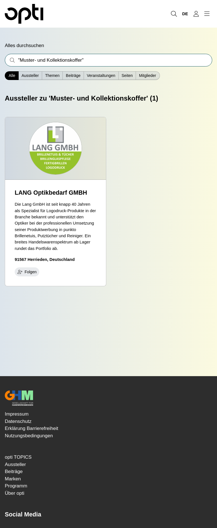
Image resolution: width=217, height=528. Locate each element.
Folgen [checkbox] (27, 272)
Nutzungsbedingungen (29, 435)
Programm (16, 486)
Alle (12, 75)
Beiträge (14, 471)
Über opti (14, 493)
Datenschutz (18, 421)
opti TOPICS (18, 457)
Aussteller (30, 75)
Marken (13, 479)
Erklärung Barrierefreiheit (31, 428)
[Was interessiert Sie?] (108, 60)
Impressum (17, 414)
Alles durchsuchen (24, 45)
